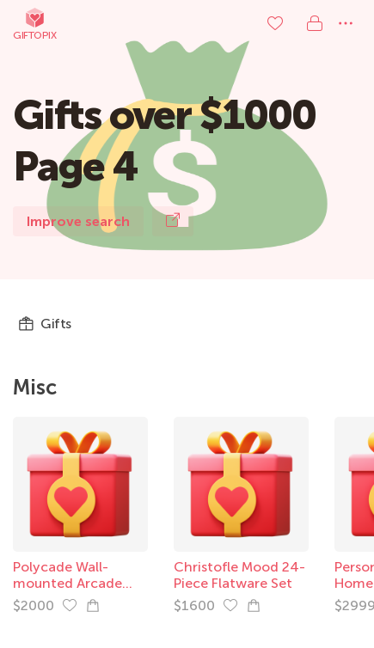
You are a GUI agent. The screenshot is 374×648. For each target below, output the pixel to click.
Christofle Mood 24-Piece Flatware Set (239, 575)
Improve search (78, 221)
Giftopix (34, 23)
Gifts (44, 324)
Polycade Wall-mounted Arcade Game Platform (67, 583)
